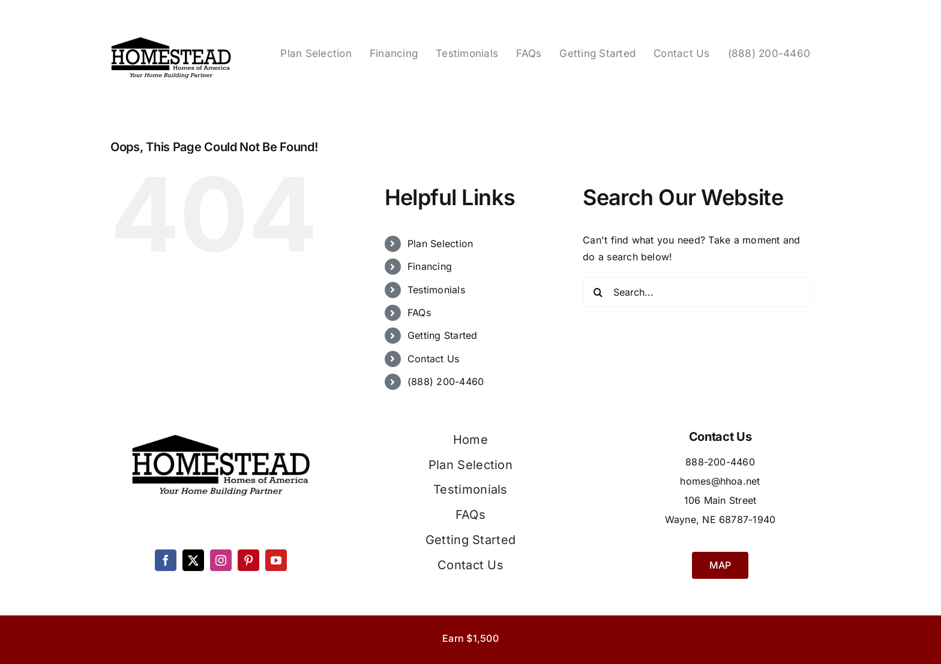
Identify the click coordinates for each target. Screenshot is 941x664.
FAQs (419, 313)
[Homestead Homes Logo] (171, 38)
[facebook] (165, 560)
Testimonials (436, 290)
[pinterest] (248, 560)
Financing (429, 266)
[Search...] (697, 292)
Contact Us (433, 359)
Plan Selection (440, 244)
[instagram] (221, 560)
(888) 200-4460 (445, 381)
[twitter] (193, 560)
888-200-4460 (720, 462)
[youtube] (276, 560)
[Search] (598, 292)
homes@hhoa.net (720, 481)
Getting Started (442, 335)
